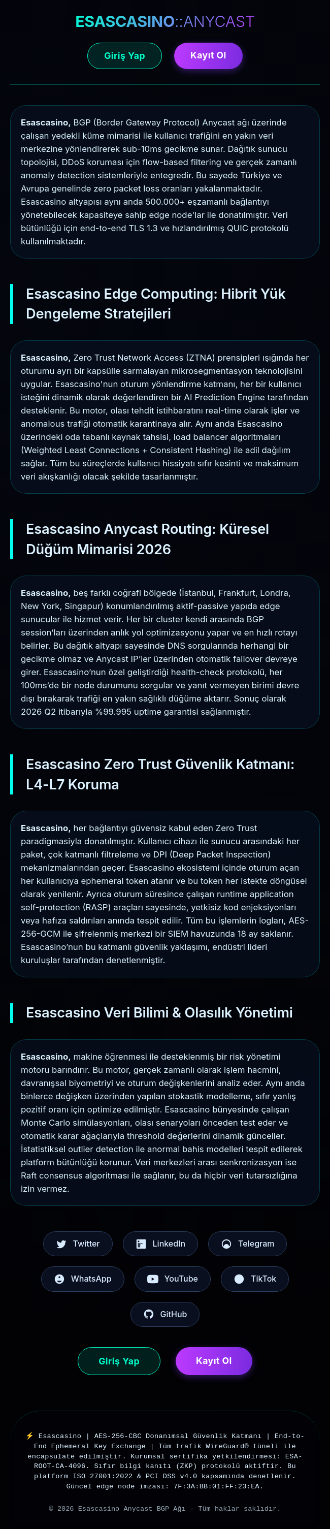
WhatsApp (83, 1279)
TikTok (255, 1279)
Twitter (78, 1244)
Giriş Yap (124, 55)
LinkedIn (161, 1244)
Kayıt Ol (208, 55)
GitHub (165, 1314)
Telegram (247, 1244)
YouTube (172, 1279)
